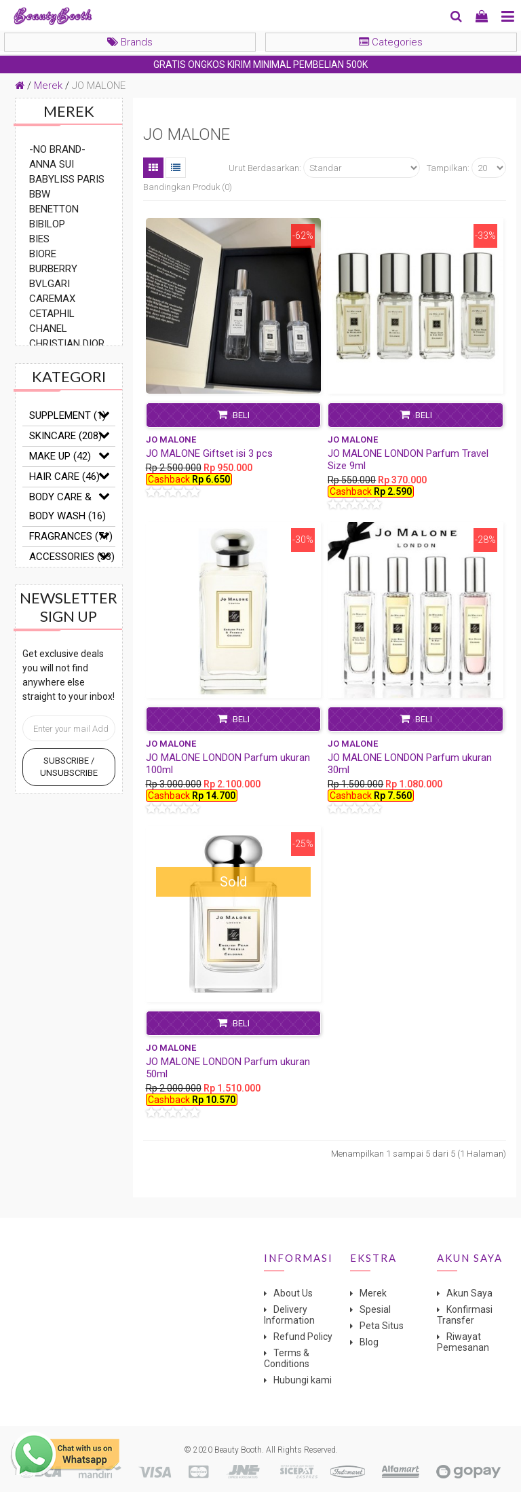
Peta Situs (382, 1325)
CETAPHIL (52, 313)
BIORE (42, 254)
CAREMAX (52, 299)
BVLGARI (49, 284)
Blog (369, 1342)
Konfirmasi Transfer (465, 1315)
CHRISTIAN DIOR (66, 343)
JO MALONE (99, 85)
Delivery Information (289, 1315)
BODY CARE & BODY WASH (67, 506)
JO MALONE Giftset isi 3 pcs (209, 453)
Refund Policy (302, 1336)
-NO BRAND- (57, 149)
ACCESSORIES (72, 557)
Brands (130, 42)
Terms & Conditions (286, 1358)
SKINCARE (65, 436)
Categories (391, 42)
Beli (233, 414)
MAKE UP (60, 456)
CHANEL (48, 328)
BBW (39, 194)
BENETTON (54, 209)
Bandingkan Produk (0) (187, 187)
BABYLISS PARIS (66, 179)
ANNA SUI (51, 164)
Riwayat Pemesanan (463, 1342)
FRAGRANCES (71, 536)
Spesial (375, 1309)
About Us (293, 1293)
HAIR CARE (64, 476)
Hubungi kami (302, 1380)
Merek (48, 85)
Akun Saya (469, 1293)
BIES (39, 239)
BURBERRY (53, 269)
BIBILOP (47, 224)
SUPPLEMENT (67, 415)
